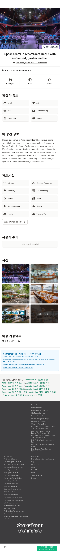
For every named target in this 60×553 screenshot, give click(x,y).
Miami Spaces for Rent (11, 470)
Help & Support (36, 470)
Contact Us (35, 464)
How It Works (35, 405)
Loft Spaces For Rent (11, 503)
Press (33, 472)
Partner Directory (36, 407)
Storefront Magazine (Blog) (40, 418)
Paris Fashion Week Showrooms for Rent (42, 441)
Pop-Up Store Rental (10, 486)
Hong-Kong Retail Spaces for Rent (15, 481)
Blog (32, 461)
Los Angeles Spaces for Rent (13, 467)
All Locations (8, 456)
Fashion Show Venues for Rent (14, 511)
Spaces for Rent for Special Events (15, 514)
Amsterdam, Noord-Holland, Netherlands (31, 63)
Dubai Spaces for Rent (11, 483)
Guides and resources (38, 421)
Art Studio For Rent (10, 508)
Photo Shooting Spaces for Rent (14, 500)
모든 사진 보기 (50, 47)
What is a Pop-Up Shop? (39, 424)
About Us (34, 467)
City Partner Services (38, 413)
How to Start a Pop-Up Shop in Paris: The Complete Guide (43, 436)
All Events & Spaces (10, 459)
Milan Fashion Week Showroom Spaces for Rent (41, 450)
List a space (35, 456)
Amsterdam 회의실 (13, 395)
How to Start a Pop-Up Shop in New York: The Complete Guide (43, 427)
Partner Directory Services (39, 410)
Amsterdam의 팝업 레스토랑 (14, 392)
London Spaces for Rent (11, 475)
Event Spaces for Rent (11, 494)
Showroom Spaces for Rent (13, 489)
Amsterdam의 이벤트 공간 (36, 379)
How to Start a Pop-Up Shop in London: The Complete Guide (41, 432)
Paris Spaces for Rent (11, 472)
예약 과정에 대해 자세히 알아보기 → (18, 367)
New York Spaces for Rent (12, 461)
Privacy (33, 478)
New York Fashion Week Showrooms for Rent (43, 445)
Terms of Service (36, 475)
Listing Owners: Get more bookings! (43, 459)
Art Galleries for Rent (10, 492)
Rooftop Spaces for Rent (12, 505)
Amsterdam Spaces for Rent (13, 478)
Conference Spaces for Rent (13, 497)
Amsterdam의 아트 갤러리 (13, 389)
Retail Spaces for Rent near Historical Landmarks (16, 517)
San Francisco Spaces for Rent (14, 464)
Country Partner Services (39, 416)
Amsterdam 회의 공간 (32, 395)
